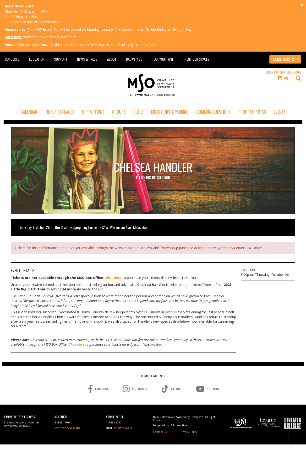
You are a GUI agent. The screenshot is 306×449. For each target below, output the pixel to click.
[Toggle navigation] (285, 59)
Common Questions (213, 112)
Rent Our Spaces (197, 59)
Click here (13, 37)
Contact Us (160, 431)
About (111, 59)
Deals (138, 112)
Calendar (29, 112)
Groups (119, 112)
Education (36, 59)
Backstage (134, 59)
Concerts (12, 59)
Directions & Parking (170, 112)
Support (60, 59)
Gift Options (93, 112)
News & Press (87, 59)
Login (297, 72)
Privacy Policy (188, 431)
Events (280, 112)
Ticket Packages (59, 112)
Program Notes (252, 112)
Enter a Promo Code (279, 72)
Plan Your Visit (163, 59)
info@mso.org (123, 427)
